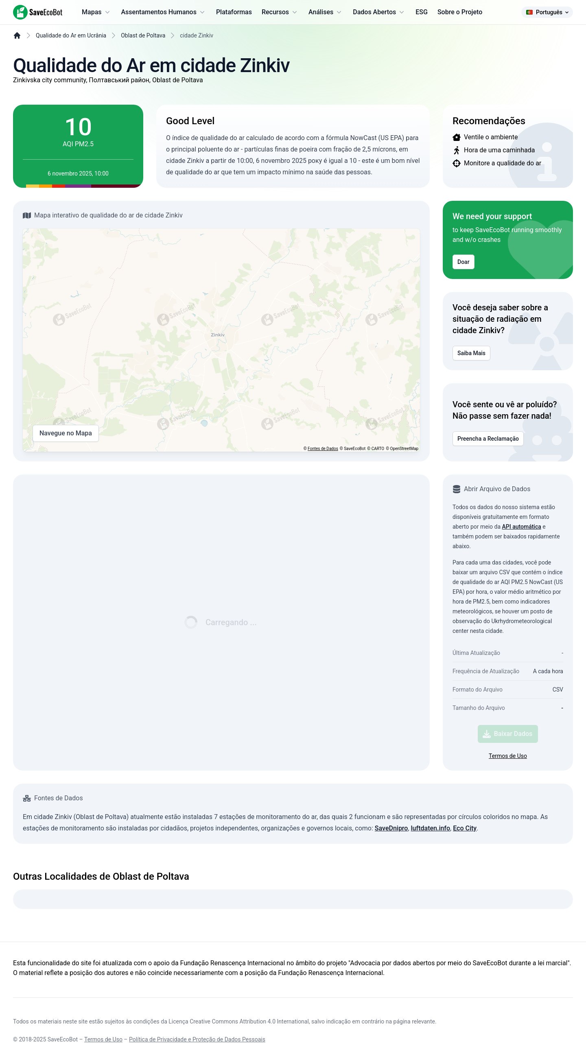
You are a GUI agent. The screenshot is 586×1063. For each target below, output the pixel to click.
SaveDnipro (391, 828)
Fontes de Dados (323, 448)
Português (547, 12)
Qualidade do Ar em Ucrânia (71, 35)
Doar (463, 262)
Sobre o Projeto (459, 12)
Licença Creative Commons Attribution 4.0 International (238, 1021)
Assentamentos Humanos (163, 12)
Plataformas (234, 12)
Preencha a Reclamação (488, 438)
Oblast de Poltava (143, 35)
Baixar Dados (508, 734)
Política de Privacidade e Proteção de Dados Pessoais (197, 1039)
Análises (325, 12)
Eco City (465, 828)
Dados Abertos (379, 12)
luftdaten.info (430, 828)
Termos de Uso (508, 756)
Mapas (96, 12)
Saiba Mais (471, 353)
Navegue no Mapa (66, 433)
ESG (421, 12)
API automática (521, 526)
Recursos (280, 12)
